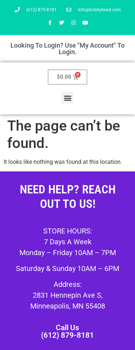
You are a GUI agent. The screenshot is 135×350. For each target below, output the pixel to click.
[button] (67, 98)
